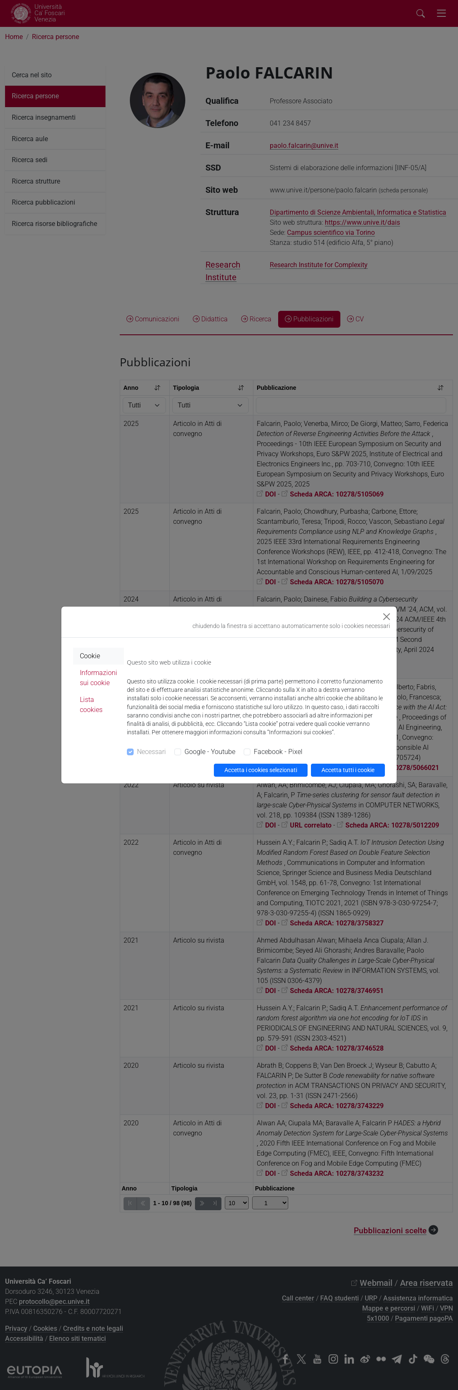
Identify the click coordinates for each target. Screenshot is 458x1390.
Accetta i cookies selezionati (260, 770)
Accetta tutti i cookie (347, 770)
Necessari (151, 752)
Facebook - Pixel (278, 752)
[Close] (386, 616)
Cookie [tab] (90, 656)
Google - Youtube (209, 752)
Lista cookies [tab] (91, 705)
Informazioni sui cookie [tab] (98, 678)
